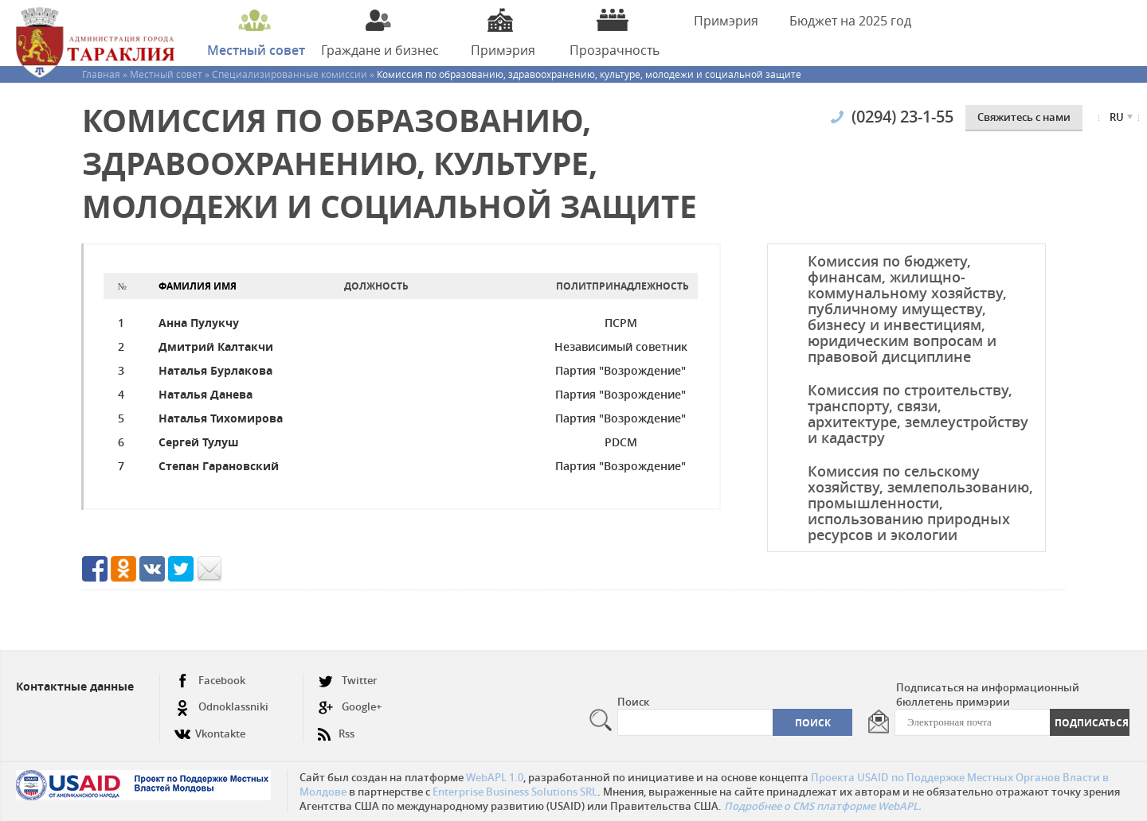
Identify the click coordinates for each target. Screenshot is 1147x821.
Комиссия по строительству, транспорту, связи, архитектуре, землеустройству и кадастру (918, 413)
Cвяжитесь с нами (1024, 117)
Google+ (350, 706)
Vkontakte (209, 727)
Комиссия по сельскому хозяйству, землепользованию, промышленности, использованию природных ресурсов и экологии (920, 502)
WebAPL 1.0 (494, 777)
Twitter (348, 680)
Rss (336, 727)
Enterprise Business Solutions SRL (515, 791)
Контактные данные (75, 686)
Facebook (209, 680)
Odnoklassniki (221, 706)
